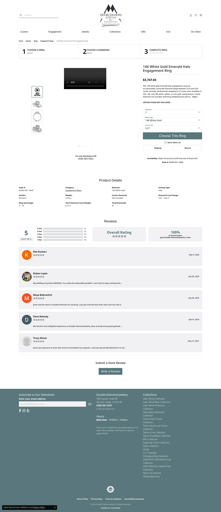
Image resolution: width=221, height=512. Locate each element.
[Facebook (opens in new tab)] (20, 410)
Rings (36, 41)
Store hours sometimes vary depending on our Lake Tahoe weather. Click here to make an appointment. (117, 430)
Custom (24, 32)
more (195, 96)
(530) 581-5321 (85, 159)
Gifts (143, 32)
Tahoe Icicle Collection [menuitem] (154, 432)
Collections (115, 32)
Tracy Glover (40, 338)
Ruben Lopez (40, 273)
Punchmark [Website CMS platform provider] (115, 508)
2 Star (39, 237)
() (85, 228)
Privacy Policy (96, 499)
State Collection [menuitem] (151, 446)
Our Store (196, 32)
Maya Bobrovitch (42, 294)
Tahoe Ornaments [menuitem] (152, 473)
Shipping (157, 148)
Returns (187, 148)
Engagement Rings (47, 41)
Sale (168, 32)
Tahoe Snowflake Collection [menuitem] (157, 435)
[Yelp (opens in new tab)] (28, 410)
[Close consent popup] (55, 507)
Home (21, 41)
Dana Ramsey (40, 316)
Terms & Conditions (113, 499)
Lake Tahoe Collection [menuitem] (154, 398)
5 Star (39, 228)
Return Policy (82, 499)
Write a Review (110, 371)
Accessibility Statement (134, 499)
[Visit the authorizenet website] (110, 489)
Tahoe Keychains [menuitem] (151, 476)
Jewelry (85, 32)
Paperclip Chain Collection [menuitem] (156, 442)
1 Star (39, 240)
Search (30, 53)
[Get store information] (105, 409)
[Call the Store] (104, 405)
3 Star (39, 234)
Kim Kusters (40, 251)
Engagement (54, 32)
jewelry (28, 41)
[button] (191, 15)
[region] (85, 110)
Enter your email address (32, 398)
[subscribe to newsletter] (90, 404)
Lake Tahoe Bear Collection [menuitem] (156, 402)
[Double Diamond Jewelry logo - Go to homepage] (110, 15)
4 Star (39, 231)
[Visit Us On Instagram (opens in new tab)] (23, 410)
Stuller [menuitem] (146, 449)
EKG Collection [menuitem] (150, 439)
